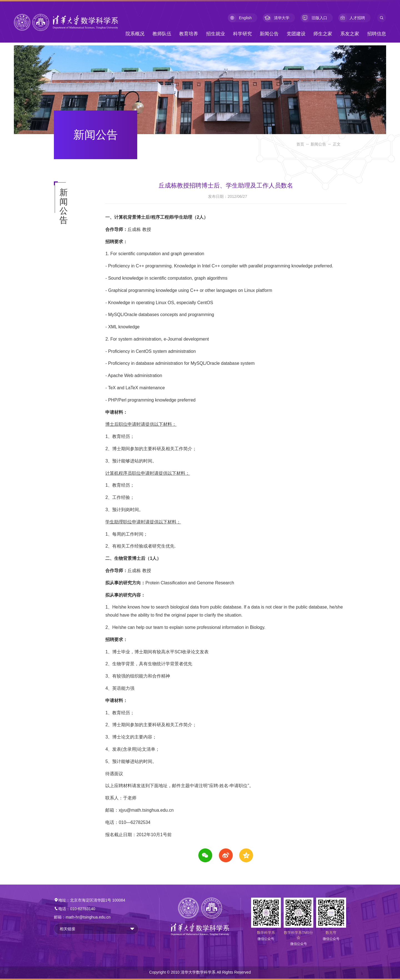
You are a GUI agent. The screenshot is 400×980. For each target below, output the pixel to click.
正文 (337, 144)
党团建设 (296, 33)
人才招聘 (351, 18)
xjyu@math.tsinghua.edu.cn (146, 810)
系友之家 (349, 33)
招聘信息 (376, 33)
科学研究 (242, 33)
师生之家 (322, 33)
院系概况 (135, 33)
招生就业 (215, 33)
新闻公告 (269, 33)
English (240, 18)
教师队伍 (161, 33)
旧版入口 (314, 18)
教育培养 (188, 33)
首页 (300, 144)
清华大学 (276, 18)
